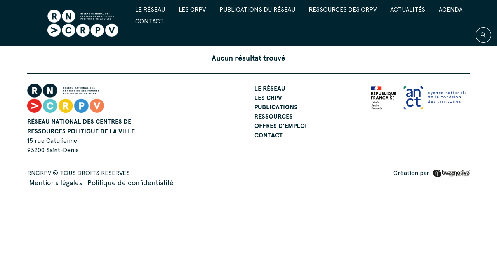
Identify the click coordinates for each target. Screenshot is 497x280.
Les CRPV (192, 9)
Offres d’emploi (280, 125)
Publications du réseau (257, 9)
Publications (275, 107)
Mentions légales (55, 182)
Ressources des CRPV (343, 9)
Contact (149, 21)
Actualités (407, 9)
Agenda (450, 9)
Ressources (273, 116)
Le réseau (150, 9)
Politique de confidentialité (130, 182)
